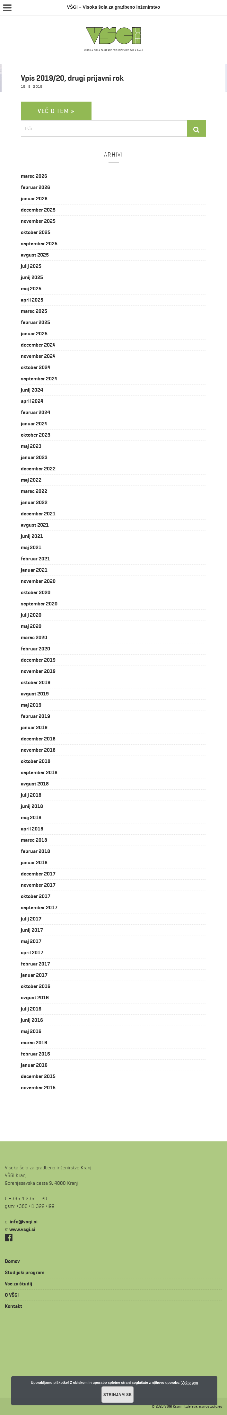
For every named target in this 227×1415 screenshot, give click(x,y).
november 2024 (38, 356)
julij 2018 (31, 795)
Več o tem (189, 1382)
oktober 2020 (35, 592)
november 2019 (38, 671)
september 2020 (39, 604)
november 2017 (38, 885)
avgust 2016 (35, 997)
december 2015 (38, 1076)
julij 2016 (31, 1009)
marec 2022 (34, 491)
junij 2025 (32, 277)
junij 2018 (32, 806)
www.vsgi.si (22, 1229)
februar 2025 (35, 322)
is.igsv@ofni (24, 1222)
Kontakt (13, 1306)
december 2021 (38, 514)
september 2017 (39, 907)
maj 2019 (31, 705)
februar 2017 (35, 964)
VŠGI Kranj (172, 1406)
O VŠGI (12, 1295)
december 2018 (38, 739)
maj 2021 (31, 547)
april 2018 (32, 829)
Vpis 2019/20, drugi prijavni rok (72, 78)
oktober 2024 (35, 367)
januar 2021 (34, 570)
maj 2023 (31, 446)
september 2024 (39, 379)
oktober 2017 (35, 896)
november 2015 (38, 1087)
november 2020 (38, 581)
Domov (12, 1261)
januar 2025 (34, 334)
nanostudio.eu (210, 1406)
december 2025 (38, 210)
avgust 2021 (35, 525)
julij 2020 (31, 615)
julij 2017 (31, 919)
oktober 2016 (35, 986)
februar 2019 (35, 716)
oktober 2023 (35, 435)
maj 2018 (31, 817)
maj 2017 (31, 941)
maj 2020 (31, 626)
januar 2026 (34, 198)
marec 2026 (34, 176)
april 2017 (32, 952)
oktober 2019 (35, 682)
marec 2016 (34, 1042)
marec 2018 (34, 840)
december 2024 (38, 345)
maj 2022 (31, 480)
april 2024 (32, 401)
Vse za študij (18, 1284)
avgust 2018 (35, 784)
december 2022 (38, 469)
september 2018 (39, 772)
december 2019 (38, 660)
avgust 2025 (35, 255)
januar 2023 (34, 457)
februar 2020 (35, 649)
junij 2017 (32, 930)
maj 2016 (31, 1031)
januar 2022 (34, 502)
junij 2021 (32, 536)
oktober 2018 (35, 761)
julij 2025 (31, 266)
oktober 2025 (35, 232)
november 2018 (38, 750)
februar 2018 (35, 851)
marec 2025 (34, 311)
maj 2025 (31, 289)
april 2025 (32, 300)
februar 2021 (35, 559)
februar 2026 (35, 187)
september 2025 (39, 243)
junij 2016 (32, 1020)
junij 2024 (32, 390)
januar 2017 (34, 975)
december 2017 (38, 874)
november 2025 (38, 221)
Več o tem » (56, 111)
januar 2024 (34, 424)
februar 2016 (35, 1054)
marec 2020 (34, 637)
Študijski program (24, 1272)
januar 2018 (34, 862)
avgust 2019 (35, 694)
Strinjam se (117, 1394)
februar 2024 (35, 412)
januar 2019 (34, 727)
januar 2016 (34, 1065)
